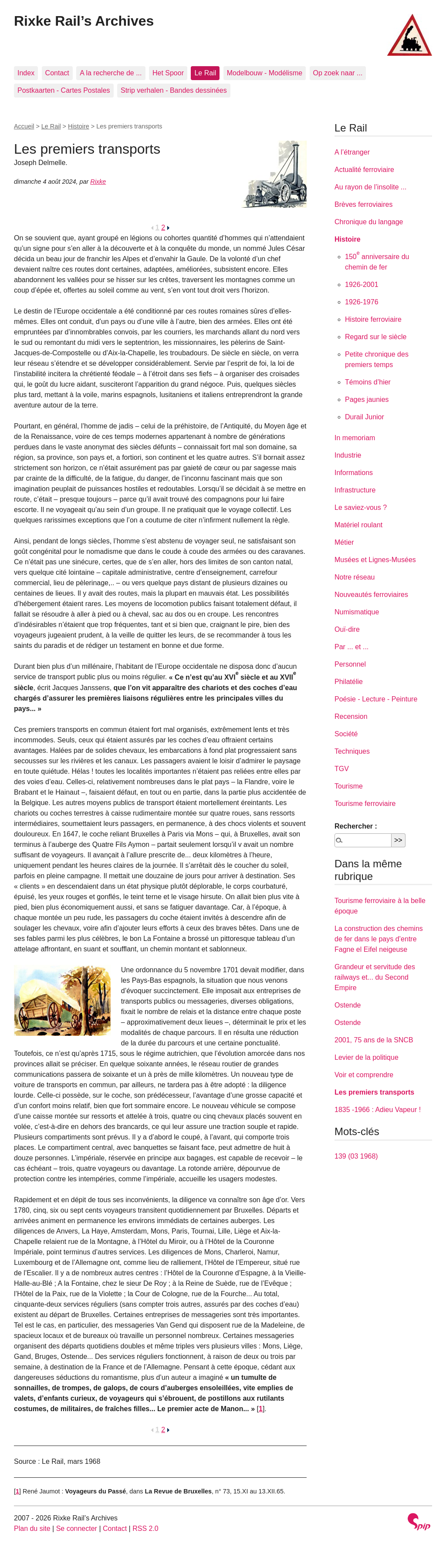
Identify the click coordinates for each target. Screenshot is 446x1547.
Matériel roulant (358, 525)
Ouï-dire (347, 629)
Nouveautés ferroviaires (371, 594)
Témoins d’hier (368, 382)
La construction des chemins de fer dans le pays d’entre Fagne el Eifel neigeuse (378, 939)
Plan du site (32, 1528)
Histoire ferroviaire (373, 319)
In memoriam (354, 438)
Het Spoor (168, 73)
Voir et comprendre (363, 1075)
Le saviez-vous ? (360, 507)
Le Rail (205, 73)
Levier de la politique (366, 1057)
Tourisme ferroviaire (364, 803)
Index (25, 73)
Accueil (24, 126)
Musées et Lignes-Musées (375, 559)
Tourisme (348, 786)
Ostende (347, 1005)
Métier (344, 542)
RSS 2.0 (145, 1528)
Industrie (347, 455)
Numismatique (356, 612)
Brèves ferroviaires (363, 204)
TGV (341, 768)
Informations (353, 472)
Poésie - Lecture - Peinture (375, 699)
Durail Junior (364, 417)
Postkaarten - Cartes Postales (63, 90)
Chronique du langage (368, 222)
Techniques (352, 751)
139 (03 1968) (356, 1156)
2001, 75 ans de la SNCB (373, 1040)
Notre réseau (354, 577)
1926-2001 (361, 284)
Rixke (98, 181)
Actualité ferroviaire (364, 169)
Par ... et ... (351, 646)
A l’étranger (352, 152)
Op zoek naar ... (338, 73)
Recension (351, 716)
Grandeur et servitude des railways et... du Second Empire (374, 977)
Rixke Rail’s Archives (84, 21)
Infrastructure (354, 490)
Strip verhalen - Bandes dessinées (174, 90)
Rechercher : (355, 826)
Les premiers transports (374, 1092)
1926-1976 (361, 302)
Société (346, 734)
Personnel (350, 664)
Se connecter (76, 1528)
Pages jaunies (367, 399)
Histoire (78, 126)
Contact (57, 73)
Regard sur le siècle (375, 336)
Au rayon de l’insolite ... (370, 187)
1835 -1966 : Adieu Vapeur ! (377, 1109)
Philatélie (348, 681)
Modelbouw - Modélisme (264, 73)
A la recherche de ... (111, 73)
